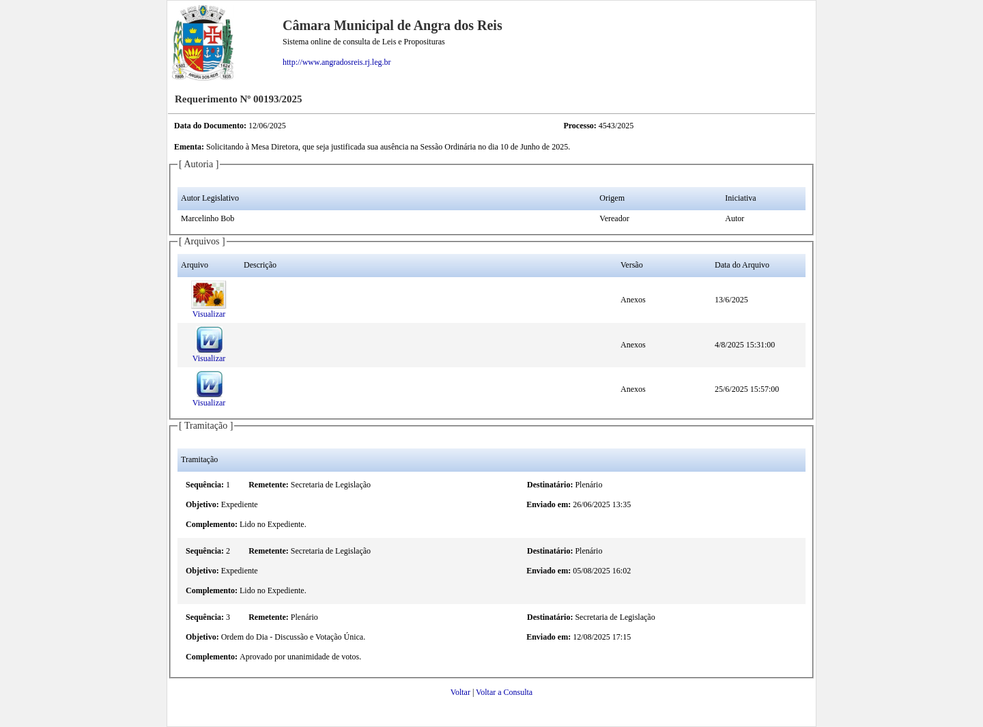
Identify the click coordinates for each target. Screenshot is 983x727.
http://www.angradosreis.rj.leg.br (337, 62)
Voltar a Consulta (504, 692)
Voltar (460, 692)
